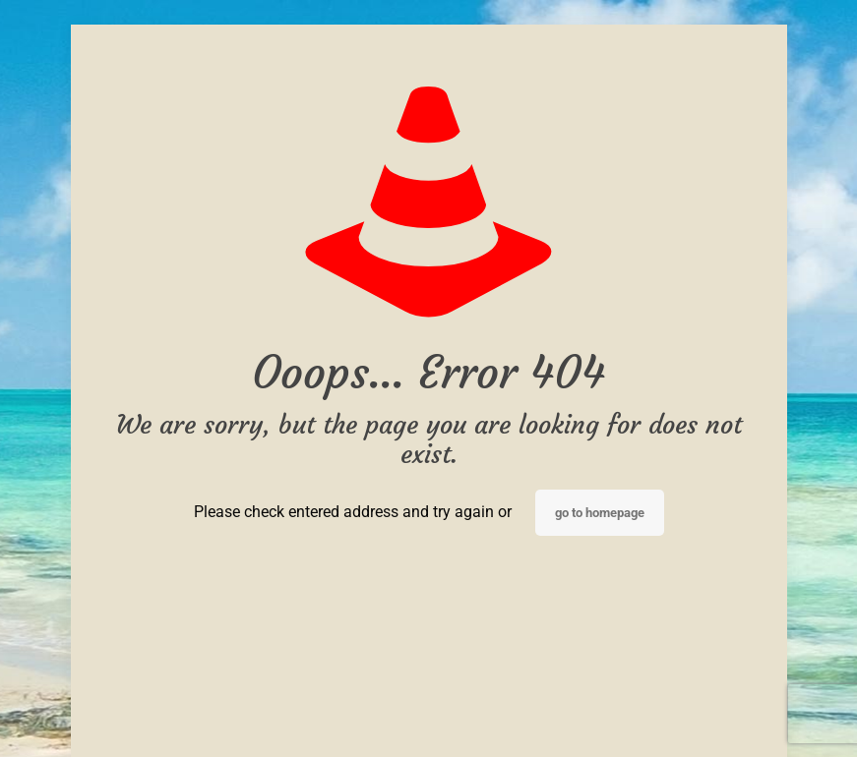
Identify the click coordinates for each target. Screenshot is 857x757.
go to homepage (599, 512)
